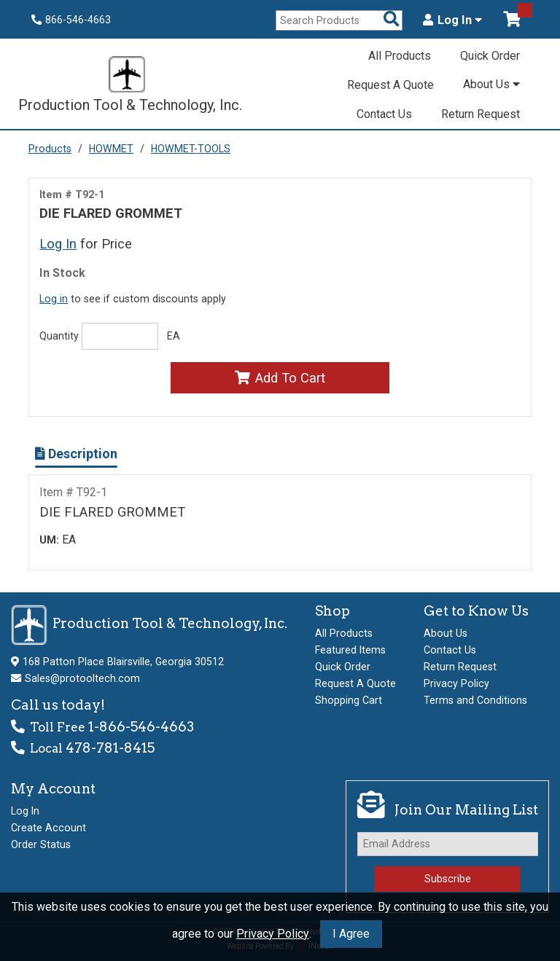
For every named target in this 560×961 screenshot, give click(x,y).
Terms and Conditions (475, 700)
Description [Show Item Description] (76, 453)
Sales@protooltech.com (82, 678)
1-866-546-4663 (141, 726)
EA (173, 336)
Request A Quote (390, 85)
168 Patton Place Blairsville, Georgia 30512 (123, 661)
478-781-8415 (110, 748)
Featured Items (350, 650)
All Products (399, 56)
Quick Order (490, 56)
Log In (452, 20)
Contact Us (384, 114)
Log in (53, 299)
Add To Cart (279, 377)
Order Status (41, 844)
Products (49, 148)
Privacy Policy (272, 934)
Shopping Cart (348, 700)
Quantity (59, 336)
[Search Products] (392, 20)
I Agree (351, 934)
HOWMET (111, 148)
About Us (491, 84)
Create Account (48, 827)
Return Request (480, 114)
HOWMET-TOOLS (190, 148)
